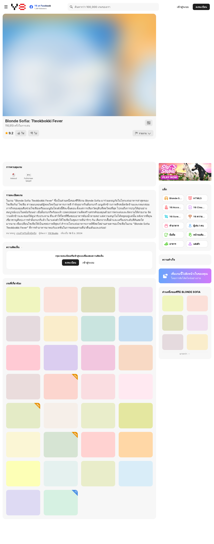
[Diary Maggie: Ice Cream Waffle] (61, 473)
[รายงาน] (143, 133)
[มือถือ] (173, 234)
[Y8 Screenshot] (173, 216)
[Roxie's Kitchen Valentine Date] (61, 299)
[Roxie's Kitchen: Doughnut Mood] (61, 328)
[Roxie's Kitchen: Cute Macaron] (98, 328)
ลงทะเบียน (201, 6)
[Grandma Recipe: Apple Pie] (98, 299)
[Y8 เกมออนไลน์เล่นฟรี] (18, 7)
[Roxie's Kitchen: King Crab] (136, 357)
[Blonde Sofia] (173, 198)
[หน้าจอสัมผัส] (197, 234)
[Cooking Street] (136, 386)
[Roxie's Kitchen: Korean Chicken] (23, 299)
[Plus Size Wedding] (23, 502)
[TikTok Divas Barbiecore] (98, 473)
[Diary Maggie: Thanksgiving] (61, 444)
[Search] (71, 7)
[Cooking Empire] (23, 386)
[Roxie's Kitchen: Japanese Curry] (61, 357)
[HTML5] (197, 198)
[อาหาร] (173, 243)
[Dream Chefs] (98, 386)
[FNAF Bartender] (98, 415)
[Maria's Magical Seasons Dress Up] (136, 415)
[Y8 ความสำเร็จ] (197, 216)
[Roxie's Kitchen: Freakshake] (136, 328)
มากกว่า (185, 353)
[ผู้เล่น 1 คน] (197, 225)
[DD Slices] (136, 473)
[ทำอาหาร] (173, 225)
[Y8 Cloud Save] (197, 207)
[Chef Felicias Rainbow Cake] (61, 502)
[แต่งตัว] (197, 243)
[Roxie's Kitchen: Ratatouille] (23, 357)
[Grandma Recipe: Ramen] (98, 357)
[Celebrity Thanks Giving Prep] (61, 415)
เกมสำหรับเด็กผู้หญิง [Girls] (26, 233)
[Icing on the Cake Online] (98, 444)
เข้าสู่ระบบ (183, 6)
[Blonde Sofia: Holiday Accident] (23, 415)
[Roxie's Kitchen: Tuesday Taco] (23, 328)
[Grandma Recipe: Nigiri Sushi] (136, 299)
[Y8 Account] (173, 207)
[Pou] (23, 473)
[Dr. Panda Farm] (23, 444)
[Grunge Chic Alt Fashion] (136, 444)
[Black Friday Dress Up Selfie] (61, 386)
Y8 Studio (53, 233)
